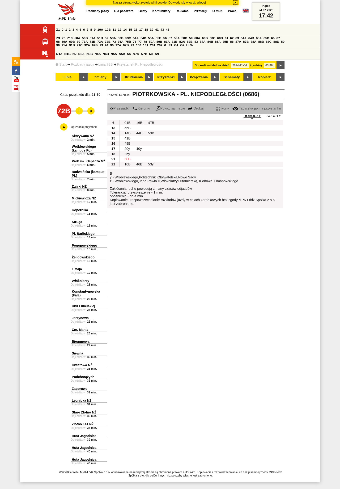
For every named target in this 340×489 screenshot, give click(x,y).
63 (237, 38)
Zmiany (100, 77)
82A (182, 41)
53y (151, 164)
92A (87, 45)
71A (85, 41)
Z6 (63, 38)
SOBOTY (274, 116)
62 (232, 38)
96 (112, 45)
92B (95, 45)
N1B (67, 54)
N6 (129, 54)
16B (139, 123)
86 (232, 41)
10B (108, 29)
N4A (97, 54)
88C (269, 41)
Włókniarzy (80, 281)
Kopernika (80, 210)
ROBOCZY (252, 116)
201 (152, 45)
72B (107, 41)
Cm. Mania (80, 330)
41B (127, 138)
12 (119, 29)
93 (101, 45)
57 (170, 38)
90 (58, 45)
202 (159, 45)
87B (246, 41)
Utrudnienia (133, 77)
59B (151, 133)
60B (205, 38)
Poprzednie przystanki (83, 127)
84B (210, 41)
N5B (122, 54)
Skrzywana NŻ (83, 136)
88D (276, 41)
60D (220, 38)
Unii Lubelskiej (83, 306)
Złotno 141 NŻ (83, 424)
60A (197, 38)
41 (157, 29)
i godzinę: (256, 65)
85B (225, 41)
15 (130, 29)
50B (85, 38)
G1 (176, 45)
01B (127, 123)
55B (158, 38)
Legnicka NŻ (81, 400)
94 (106, 45)
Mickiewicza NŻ (84, 198)
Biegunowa (80, 341)
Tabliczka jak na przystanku (256, 108)
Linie (68, 77)
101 (145, 45)
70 (78, 41)
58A (177, 38)
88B (261, 41)
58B (184, 38)
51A (92, 38)
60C (212, 38)
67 (278, 38)
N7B (144, 54)
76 (134, 41)
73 (114, 41)
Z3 (58, 38)
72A (100, 41)
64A (243, 38)
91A (64, 45)
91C (79, 45)
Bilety (143, 11)
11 (114, 29)
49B (127, 143)
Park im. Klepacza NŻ (88, 161)
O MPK (217, 11)
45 (167, 29)
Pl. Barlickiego (83, 234)
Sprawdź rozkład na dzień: (212, 65)
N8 (151, 54)
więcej (201, 2)
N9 (157, 54)
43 (162, 29)
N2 (74, 54)
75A (120, 41)
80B (159, 41)
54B (143, 38)
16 (135, 29)
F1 (170, 45)
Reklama (182, 11)
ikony (222, 108)
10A (100, 29)
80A (151, 41)
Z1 (58, 29)
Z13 (70, 38)
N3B (89, 54)
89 (283, 41)
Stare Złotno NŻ (84, 412)
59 (191, 38)
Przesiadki (119, 108)
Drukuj (196, 108)
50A (77, 38)
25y (127, 154)
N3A (81, 54)
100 (138, 45)
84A (202, 41)
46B (139, 164)
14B (127, 133)
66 (273, 38)
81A (167, 41)
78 (145, 41)
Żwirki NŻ (79, 186)
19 (151, 29)
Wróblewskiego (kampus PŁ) (84, 148)
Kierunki (141, 108)
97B (126, 45)
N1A (59, 54)
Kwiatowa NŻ (82, 365)
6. (165, 45)
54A (136, 38)
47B (151, 123)
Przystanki (165, 77)
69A (64, 41)
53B (120, 38)
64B (251, 38)
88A (253, 41)
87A (238, 41)
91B (72, 45)
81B (174, 41)
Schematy (231, 77)
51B (100, 38)
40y (139, 149)
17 (141, 29)
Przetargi (200, 11)
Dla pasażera (124, 11)
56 (165, 38)
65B (266, 38)
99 (132, 45)
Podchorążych (83, 377)
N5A (114, 54)
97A (118, 45)
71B (92, 41)
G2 (182, 45)
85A (218, 41)
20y (127, 149)
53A (113, 38)
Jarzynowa (80, 318)
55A (151, 38)
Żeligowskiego (83, 257)
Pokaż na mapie (170, 108)
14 (125, 29)
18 (146, 29)
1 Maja (77, 269)
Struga (77, 222)
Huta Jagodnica (84, 436)
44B (139, 133)
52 (106, 38)
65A (259, 38)
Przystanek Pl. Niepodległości (140, 64)
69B (72, 41)
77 (140, 41)
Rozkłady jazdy (82, 64)
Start (61, 64)
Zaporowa (79, 389)
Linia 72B (105, 64)
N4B (106, 54)
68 (58, 41)
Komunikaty (161, 11)
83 (196, 41)
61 (226, 38)
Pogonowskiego (84, 245)
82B (189, 41)
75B (128, 41)
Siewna (77, 353)
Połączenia (199, 77)
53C (128, 38)
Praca (232, 11)
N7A (136, 54)
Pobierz (264, 77)
